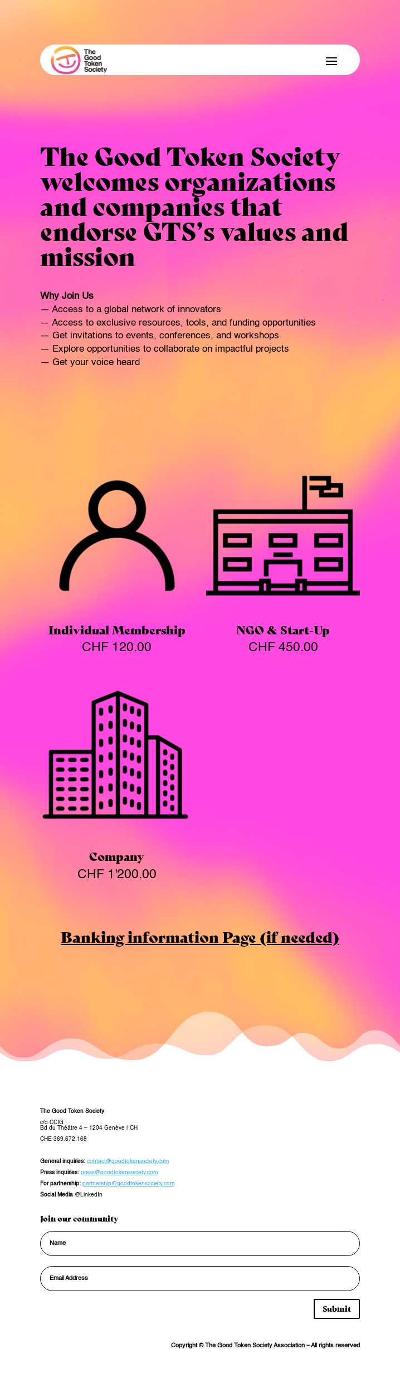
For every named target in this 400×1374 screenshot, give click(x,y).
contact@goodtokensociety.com (128, 1161)
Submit (337, 1308)
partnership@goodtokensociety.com (128, 1183)
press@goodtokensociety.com (119, 1172)
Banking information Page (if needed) (200, 936)
